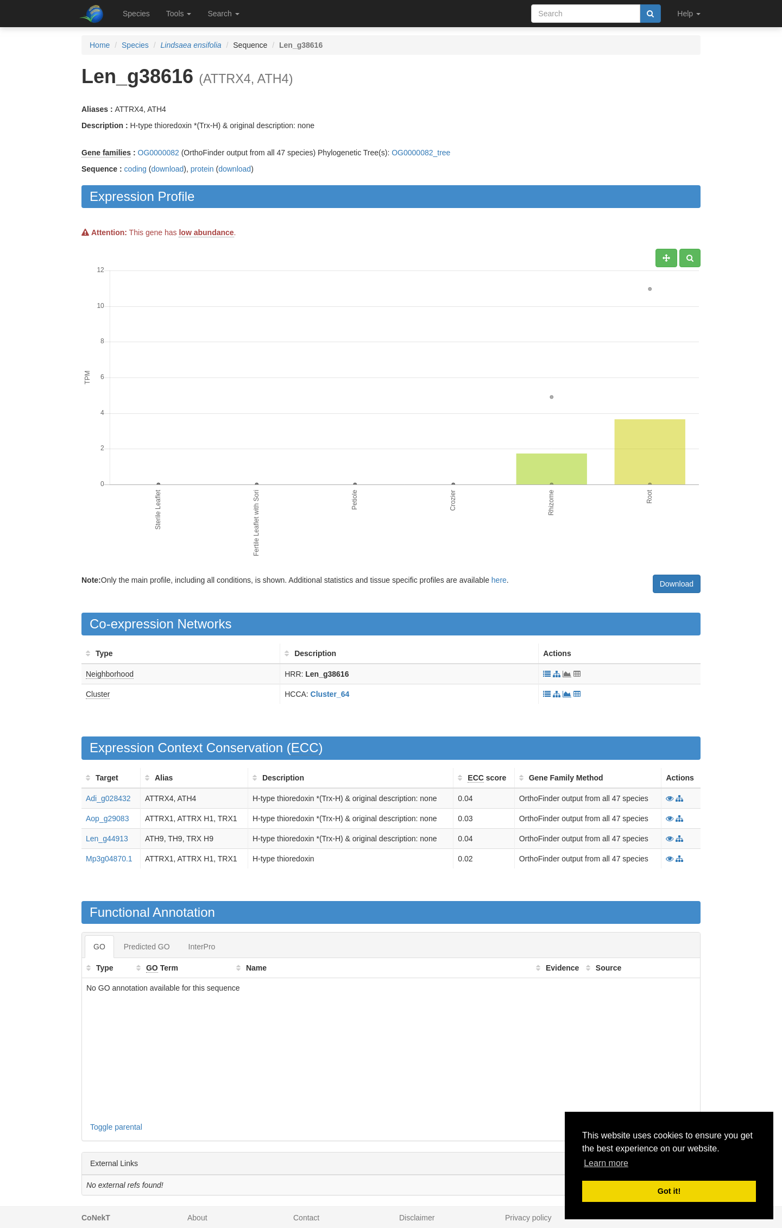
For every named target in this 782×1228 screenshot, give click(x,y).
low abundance (206, 232)
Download (676, 584)
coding (135, 169)
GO (99, 946)
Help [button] (689, 13)
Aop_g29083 (107, 818)
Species (136, 13)
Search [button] (223, 13)
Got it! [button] (669, 1191)
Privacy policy (528, 1217)
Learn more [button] (606, 1163)
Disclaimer (416, 1217)
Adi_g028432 (108, 798)
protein (202, 169)
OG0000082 (158, 152)
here (499, 580)
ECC (305, 747)
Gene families (106, 152)
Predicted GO (147, 946)
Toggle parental (116, 1127)
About (197, 1217)
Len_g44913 (107, 838)
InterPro (202, 946)
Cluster (98, 694)
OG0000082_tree (421, 152)
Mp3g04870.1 (109, 858)
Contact (306, 1217)
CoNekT (95, 1217)
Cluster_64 (330, 694)
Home (100, 45)
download (167, 169)
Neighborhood (110, 674)
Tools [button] (179, 13)
